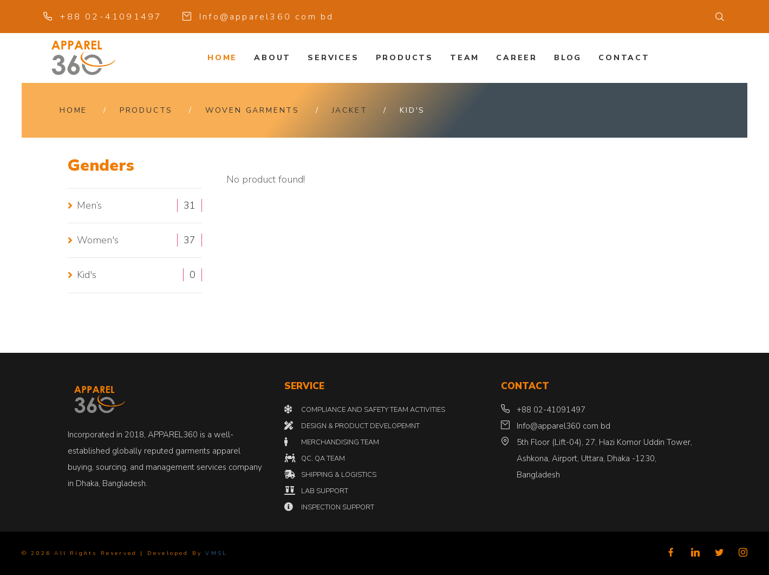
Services (333, 58)
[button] (720, 17)
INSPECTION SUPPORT (337, 507)
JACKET (350, 110)
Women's (98, 240)
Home (222, 58)
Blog (568, 58)
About (272, 58)
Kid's (86, 274)
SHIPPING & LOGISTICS (338, 475)
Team (464, 58)
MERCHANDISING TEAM (340, 442)
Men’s (89, 205)
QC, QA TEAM (323, 458)
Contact (624, 58)
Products (404, 58)
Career (516, 58)
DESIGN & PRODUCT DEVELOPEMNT (360, 426)
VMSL (216, 553)
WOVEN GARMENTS (252, 110)
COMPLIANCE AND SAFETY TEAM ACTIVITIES (373, 410)
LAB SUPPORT (324, 491)
